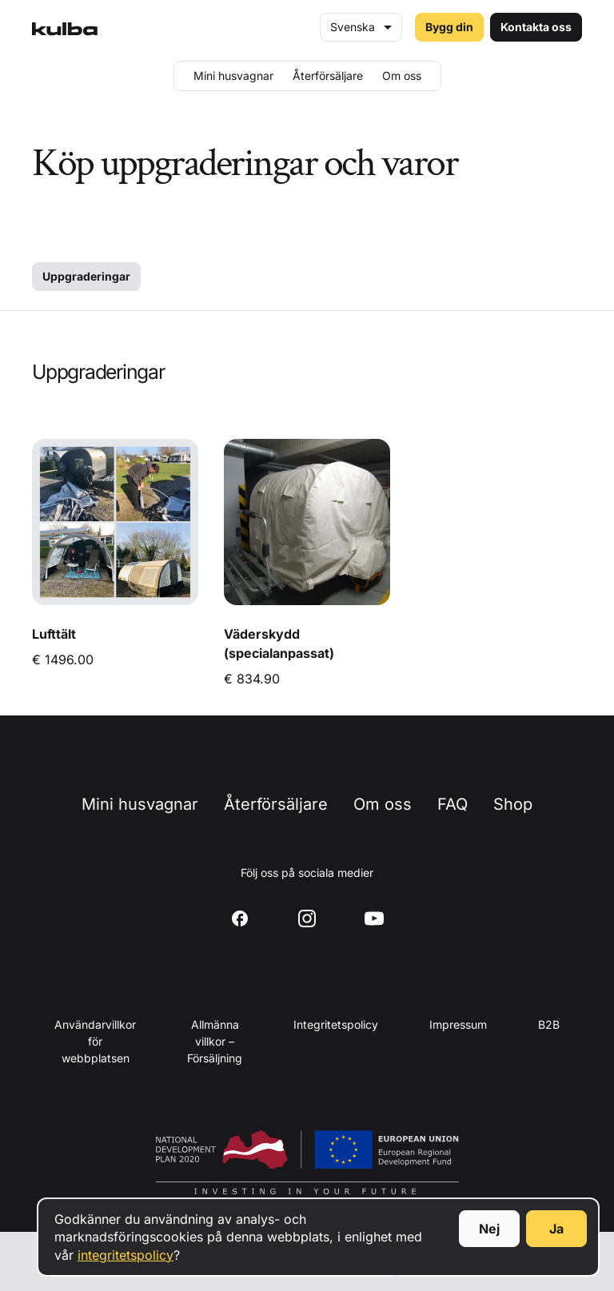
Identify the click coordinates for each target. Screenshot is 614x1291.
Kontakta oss (536, 27)
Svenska (352, 27)
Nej (489, 1229)
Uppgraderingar (86, 276)
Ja (556, 1229)
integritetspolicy (125, 1255)
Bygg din (449, 27)
